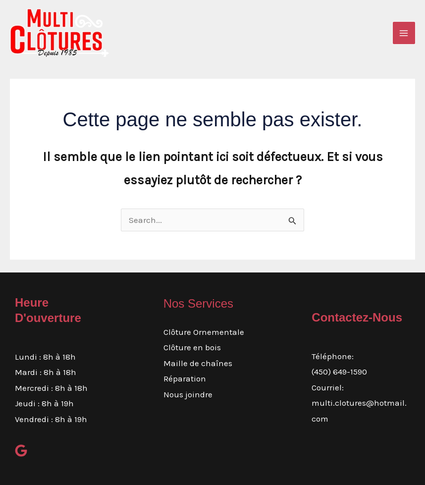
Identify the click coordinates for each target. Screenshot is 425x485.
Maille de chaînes (197, 363)
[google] (21, 450)
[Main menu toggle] (404, 33)
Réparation (184, 378)
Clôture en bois (192, 347)
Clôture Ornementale (203, 332)
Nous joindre (187, 394)
